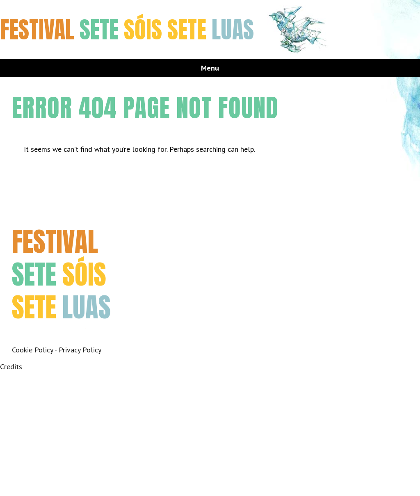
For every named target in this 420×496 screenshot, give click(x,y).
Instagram (58, 335)
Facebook (21, 335)
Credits (11, 366)
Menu (210, 68)
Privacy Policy (80, 349)
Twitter (39, 335)
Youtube (76, 335)
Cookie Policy (32, 349)
